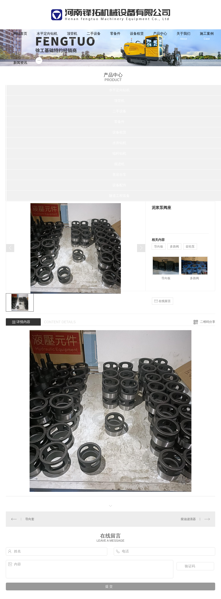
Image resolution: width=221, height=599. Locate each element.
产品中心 (160, 36)
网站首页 (20, 36)
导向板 (158, 246)
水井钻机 (119, 143)
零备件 (115, 36)
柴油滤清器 (188, 519)
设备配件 (119, 185)
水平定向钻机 (47, 36)
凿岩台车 (119, 174)
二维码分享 (207, 321)
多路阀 (174, 246)
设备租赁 (137, 33)
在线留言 (162, 301)
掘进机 (119, 164)
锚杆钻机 (119, 153)
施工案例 (207, 36)
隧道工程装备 (119, 196)
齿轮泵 (190, 246)
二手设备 (94, 36)
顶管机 (72, 36)
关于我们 (183, 36)
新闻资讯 (20, 65)
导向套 (29, 519)
